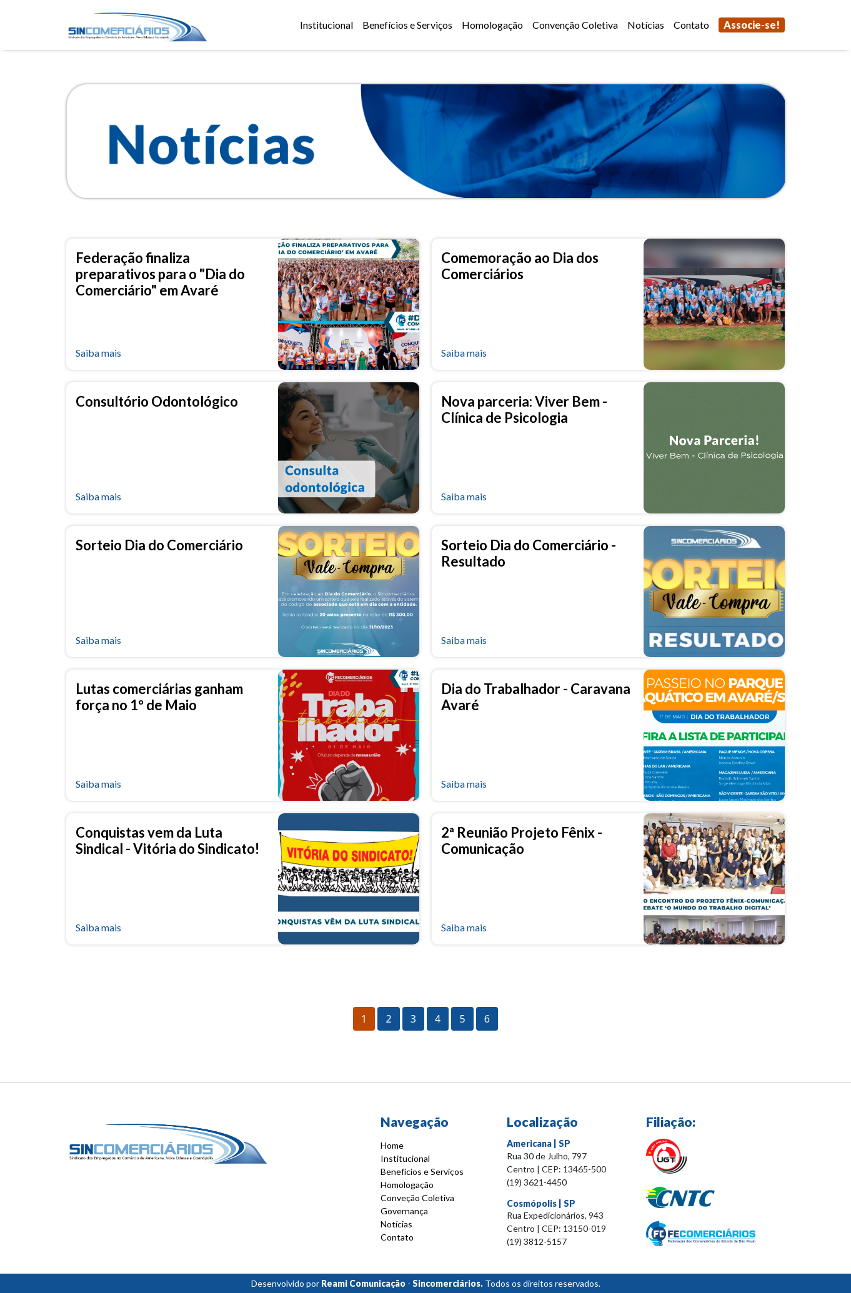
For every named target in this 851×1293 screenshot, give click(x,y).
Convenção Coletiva (575, 25)
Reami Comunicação (363, 1283)
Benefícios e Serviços (407, 25)
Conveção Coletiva (417, 1197)
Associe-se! (752, 25)
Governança (404, 1211)
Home (392, 1145)
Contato (691, 25)
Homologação (492, 25)
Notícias (645, 25)
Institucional (326, 25)
